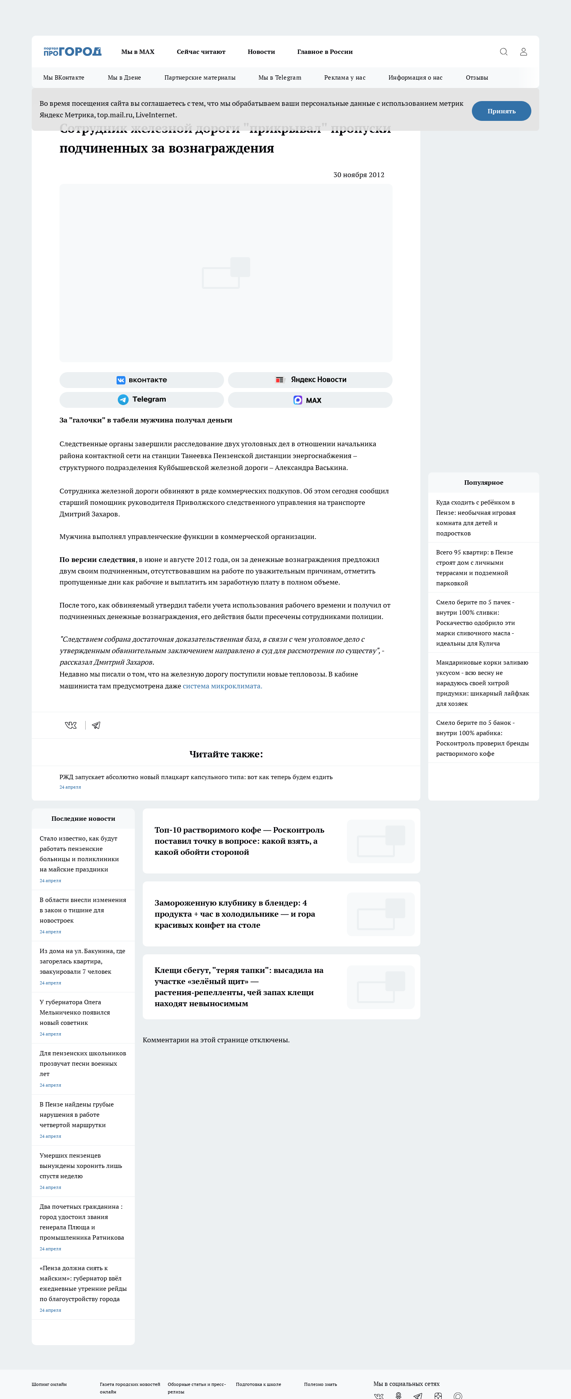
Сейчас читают (201, 51)
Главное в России (325, 51)
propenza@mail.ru (136, 1181)
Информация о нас (416, 77)
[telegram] (99, 725)
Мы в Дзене (125, 77)
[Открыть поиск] (504, 51)
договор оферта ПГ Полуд (61, 1307)
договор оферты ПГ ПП (58, 1314)
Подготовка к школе (258, 1093)
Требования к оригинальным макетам (74, 1138)
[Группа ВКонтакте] (141, 380)
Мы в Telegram (280, 77)
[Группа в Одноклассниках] (398, 1105)
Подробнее (241, 1333)
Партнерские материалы (200, 77)
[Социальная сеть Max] (310, 400)
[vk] (72, 725)
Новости (261, 51)
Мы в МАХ (138, 51)
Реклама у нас (345, 77)
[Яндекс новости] (310, 380)
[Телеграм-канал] (141, 400)
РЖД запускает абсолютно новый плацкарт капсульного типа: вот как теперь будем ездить (226, 782)
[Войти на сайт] (523, 51)
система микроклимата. (223, 685)
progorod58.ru (151, 1234)
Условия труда (148, 1138)
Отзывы (477, 77)
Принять (502, 111)
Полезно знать (320, 1093)
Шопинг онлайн (49, 1093)
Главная (240, 1138)
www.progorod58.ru (92, 1158)
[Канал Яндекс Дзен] (438, 1105)
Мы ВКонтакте (64, 77)
